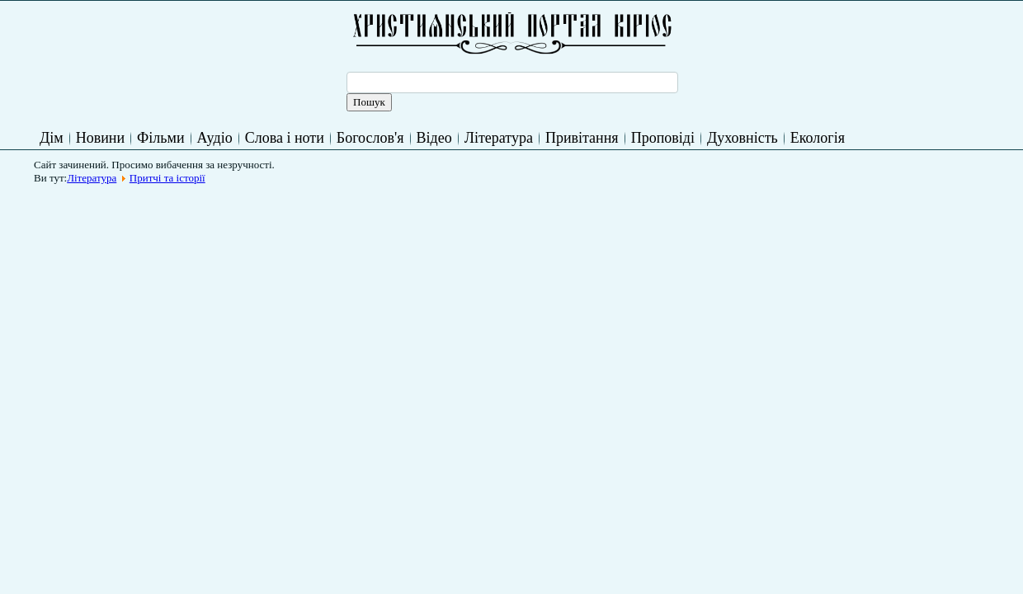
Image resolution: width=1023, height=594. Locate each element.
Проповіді (663, 138)
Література (498, 138)
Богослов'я (370, 138)
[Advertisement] (340, 228)
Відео (434, 138)
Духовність (742, 138)
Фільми (160, 138)
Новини (100, 138)
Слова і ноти (284, 138)
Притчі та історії (167, 178)
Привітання (582, 138)
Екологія (817, 138)
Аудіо (215, 138)
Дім (52, 138)
